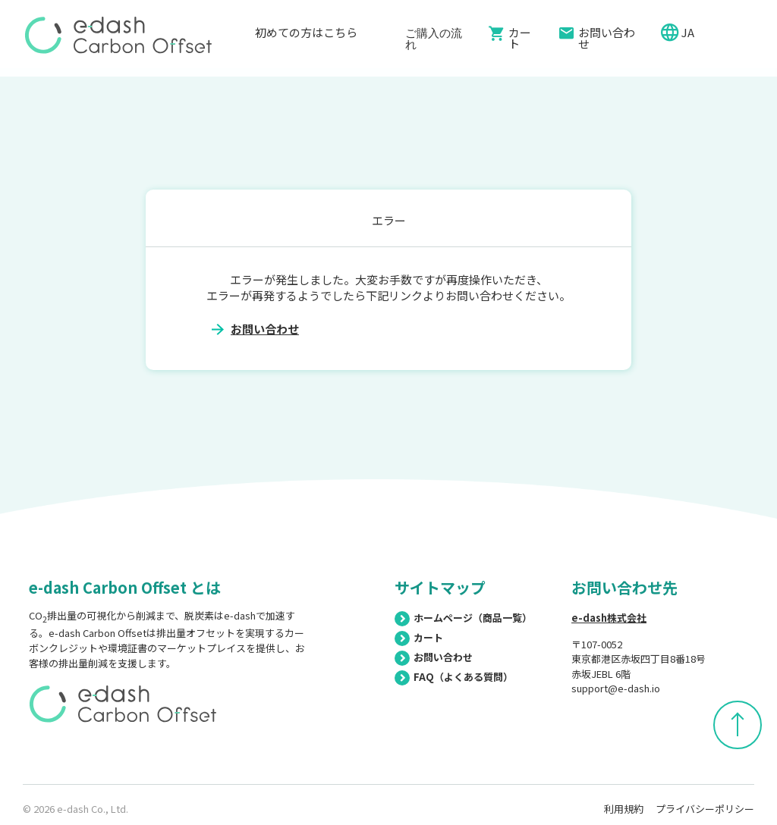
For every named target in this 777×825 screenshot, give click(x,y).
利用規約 (623, 808)
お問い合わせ (606, 38)
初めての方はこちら (306, 38)
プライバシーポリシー (705, 808)
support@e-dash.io (615, 688)
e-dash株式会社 (608, 617)
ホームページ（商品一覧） (463, 617)
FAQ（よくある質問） (454, 677)
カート (519, 38)
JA (689, 32)
